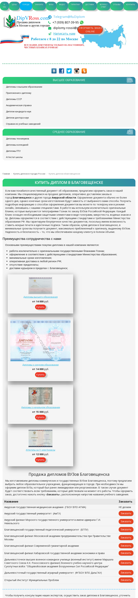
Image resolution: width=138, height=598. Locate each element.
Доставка (89, 4)
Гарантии (75, 4)
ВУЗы (51, 4)
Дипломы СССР (14, 99)
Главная (6, 173)
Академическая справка (19, 105)
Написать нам (64, 33)
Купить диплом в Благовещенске (64, 173)
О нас (4, 5)
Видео (62, 4)
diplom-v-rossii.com (27, 21)
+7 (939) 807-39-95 (66, 22)
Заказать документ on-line (68, 513)
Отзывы (117, 4)
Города (25, 4)
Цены (14, 4)
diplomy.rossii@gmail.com (72, 28)
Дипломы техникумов (17, 138)
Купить (23, 311)
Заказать (39, 4)
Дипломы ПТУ (13, 151)
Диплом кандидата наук (18, 111)
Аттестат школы (14, 157)
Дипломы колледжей (17, 144)
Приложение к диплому (18, 93)
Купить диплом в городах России (29, 173)
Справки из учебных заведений (23, 123)
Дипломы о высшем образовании (24, 86)
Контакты (130, 4)
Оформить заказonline (91, 30)
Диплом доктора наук (17, 117)
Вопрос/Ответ (103, 5)
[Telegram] (66, 17)
